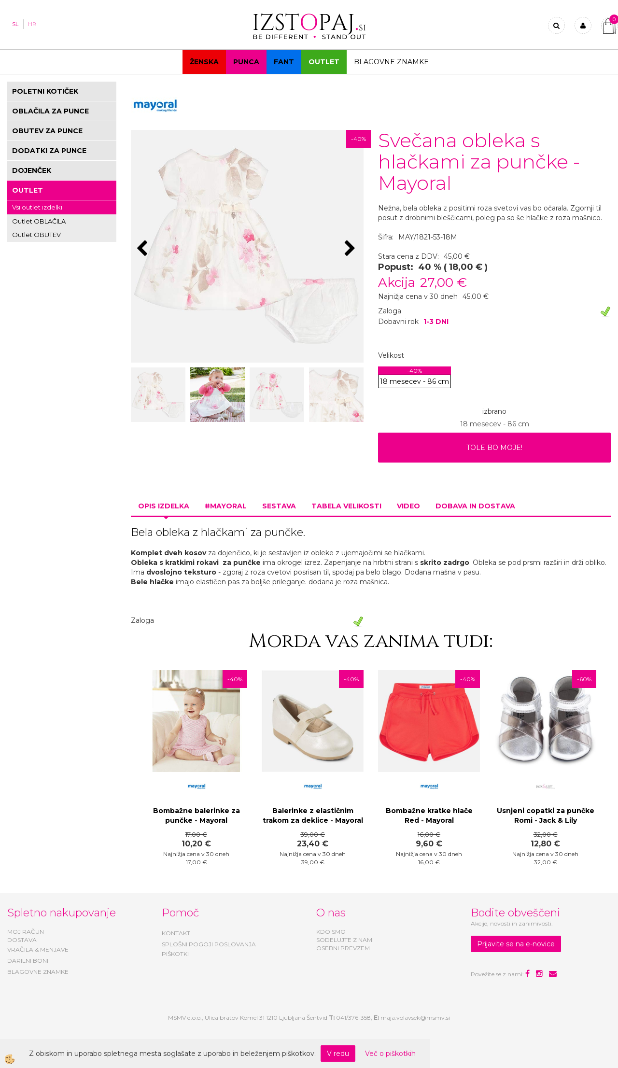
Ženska (204, 61)
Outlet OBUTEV (36, 235)
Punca (246, 61)
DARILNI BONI (27, 960)
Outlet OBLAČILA (39, 221)
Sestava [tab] (279, 506)
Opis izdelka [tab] (163, 506)
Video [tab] (408, 506)
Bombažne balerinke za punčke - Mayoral (196, 815)
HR (32, 24)
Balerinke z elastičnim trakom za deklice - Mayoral (313, 815)
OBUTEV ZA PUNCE (47, 130)
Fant (284, 61)
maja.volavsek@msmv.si (415, 1017)
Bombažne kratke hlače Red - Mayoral (429, 815)
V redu (338, 1053)
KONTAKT (176, 933)
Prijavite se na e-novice (516, 944)
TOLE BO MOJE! (494, 447)
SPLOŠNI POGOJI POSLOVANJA (209, 944)
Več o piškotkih (390, 1053)
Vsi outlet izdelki (37, 207)
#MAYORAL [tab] (226, 506)
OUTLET (324, 61)
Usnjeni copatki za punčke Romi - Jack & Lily (545, 815)
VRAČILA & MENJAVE (38, 949)
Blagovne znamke (391, 61)
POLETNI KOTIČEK (45, 91)
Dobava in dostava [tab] (475, 506)
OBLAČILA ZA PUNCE (50, 111)
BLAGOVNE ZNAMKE (38, 971)
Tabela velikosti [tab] (346, 506)
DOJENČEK (31, 170)
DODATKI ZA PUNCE (49, 150)
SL (15, 24)
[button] (351, 249)
